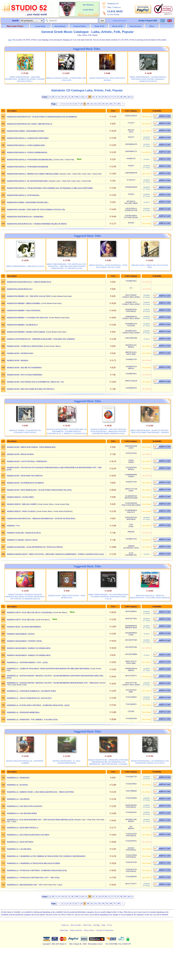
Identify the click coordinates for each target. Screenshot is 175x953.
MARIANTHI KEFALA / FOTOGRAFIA (23, 195)
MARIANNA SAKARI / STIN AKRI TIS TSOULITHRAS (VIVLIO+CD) (36, 209)
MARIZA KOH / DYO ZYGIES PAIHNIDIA (24, 375)
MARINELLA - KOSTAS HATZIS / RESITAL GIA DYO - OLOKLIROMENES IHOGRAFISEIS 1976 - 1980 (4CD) (52, 683)
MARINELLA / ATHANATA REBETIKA (23, 712)
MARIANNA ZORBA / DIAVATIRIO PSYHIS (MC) (27, 202)
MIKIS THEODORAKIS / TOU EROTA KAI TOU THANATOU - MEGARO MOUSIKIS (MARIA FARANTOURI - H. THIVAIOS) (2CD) (67, 266)
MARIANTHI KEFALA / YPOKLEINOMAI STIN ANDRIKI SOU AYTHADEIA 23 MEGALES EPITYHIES (50, 188)
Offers (151, 26)
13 (99, 104)
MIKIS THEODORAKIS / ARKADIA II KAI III (25, 266)
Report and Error (76, 930)
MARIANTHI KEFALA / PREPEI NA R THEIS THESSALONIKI (33, 174)
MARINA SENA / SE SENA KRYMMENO (24, 627)
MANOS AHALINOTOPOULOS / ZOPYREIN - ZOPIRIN (25, 762)
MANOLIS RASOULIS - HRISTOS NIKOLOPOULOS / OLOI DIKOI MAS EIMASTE (150, 596)
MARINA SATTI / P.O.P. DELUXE (21, 619)
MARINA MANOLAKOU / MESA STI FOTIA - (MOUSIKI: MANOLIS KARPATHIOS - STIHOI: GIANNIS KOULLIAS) (55, 554)
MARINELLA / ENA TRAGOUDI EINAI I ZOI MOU (28, 835)
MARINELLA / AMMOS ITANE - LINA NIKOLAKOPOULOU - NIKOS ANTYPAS (40, 792)
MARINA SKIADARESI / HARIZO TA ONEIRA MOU (29, 648)
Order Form (87, 925)
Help (109, 7)
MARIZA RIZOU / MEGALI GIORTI (22, 504)
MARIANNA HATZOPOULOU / (20, 289)
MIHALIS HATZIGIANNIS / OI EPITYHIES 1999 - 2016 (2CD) (66, 79)
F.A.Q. (109, 925)
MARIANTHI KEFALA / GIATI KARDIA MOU (26, 145)
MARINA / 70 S (13, 525)
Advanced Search (119, 20)
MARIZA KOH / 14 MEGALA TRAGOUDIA (25, 346)
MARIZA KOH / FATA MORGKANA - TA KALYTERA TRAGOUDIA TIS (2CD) (39, 490)
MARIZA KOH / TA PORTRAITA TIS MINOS (25, 483)
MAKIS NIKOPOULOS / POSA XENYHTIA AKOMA (107, 79)
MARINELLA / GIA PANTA (18, 799)
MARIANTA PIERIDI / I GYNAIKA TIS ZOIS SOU (27, 317)
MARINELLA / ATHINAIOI (18, 777)
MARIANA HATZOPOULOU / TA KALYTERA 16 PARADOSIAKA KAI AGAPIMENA (42, 117)
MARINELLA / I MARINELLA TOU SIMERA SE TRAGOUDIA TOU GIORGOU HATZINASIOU (46, 856)
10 (88, 104)
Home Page (64, 930)
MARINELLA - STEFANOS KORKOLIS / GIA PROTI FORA (31, 691)
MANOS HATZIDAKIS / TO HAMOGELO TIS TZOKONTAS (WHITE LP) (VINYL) (150, 762)
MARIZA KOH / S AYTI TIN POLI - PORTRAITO (27, 461)
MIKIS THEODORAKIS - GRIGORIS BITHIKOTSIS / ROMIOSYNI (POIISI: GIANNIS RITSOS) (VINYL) (25, 79)
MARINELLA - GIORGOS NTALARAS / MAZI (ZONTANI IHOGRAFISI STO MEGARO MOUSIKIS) (48, 668)
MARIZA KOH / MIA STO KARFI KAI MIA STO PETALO (30, 389)
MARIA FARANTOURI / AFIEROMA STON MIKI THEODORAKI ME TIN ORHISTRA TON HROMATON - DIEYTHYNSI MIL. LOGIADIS (108, 762)
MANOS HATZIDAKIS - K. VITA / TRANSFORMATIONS (67, 762)
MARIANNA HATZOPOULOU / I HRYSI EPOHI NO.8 (29, 282)
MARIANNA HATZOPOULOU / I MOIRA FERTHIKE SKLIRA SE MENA (37, 224)
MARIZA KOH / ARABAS (17, 360)
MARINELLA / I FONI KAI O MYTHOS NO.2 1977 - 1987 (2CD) (33, 877)
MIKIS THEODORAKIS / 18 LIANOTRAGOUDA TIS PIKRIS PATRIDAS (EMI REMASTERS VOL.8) (108, 596)
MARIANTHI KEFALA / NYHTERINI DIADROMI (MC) (30, 159)
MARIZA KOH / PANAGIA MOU (20, 454)
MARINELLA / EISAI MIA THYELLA (22, 827)
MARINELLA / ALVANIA (17, 785)
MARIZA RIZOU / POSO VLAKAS (21, 511)
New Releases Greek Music (88, 7)
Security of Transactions (104, 930)
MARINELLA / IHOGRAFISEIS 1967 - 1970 (25, 885)
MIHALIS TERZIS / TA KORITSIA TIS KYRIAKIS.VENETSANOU (25, 431)
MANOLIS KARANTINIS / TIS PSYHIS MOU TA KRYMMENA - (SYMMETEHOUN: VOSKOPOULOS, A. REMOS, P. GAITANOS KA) (67, 431)
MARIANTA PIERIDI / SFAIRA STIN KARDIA (26, 332)
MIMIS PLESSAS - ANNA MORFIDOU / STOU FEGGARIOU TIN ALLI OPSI (108, 266)
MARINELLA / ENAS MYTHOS (20, 842)
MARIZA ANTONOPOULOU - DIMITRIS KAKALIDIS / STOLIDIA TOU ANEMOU (41, 339)
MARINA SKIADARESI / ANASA (21, 634)
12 (95, 104)
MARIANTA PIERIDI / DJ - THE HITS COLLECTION (29, 296)
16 (110, 104)
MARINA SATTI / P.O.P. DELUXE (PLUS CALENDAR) (29, 612)
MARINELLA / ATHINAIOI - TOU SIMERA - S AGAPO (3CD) (32, 719)
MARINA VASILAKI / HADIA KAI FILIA (24, 533)
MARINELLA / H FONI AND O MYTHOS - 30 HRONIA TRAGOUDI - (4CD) (38, 705)
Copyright (46, 944)
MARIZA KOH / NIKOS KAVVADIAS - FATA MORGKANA (31, 447)
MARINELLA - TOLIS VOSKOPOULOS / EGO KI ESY (29, 698)
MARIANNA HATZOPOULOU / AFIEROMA (25, 216)
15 (107, 104)
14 (103, 104)
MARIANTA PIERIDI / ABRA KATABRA (23, 303)
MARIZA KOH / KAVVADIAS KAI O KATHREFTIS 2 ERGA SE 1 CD (35, 382)
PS (125, 97)
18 (118, 104)
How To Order (76, 925)
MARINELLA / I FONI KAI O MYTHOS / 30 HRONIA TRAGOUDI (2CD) (37, 870)
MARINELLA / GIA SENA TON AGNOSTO (24, 806)
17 (114, 104)
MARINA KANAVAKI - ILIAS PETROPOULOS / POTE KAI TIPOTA (35, 547)
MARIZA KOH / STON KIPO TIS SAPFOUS (25, 475)
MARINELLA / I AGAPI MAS (19, 849)
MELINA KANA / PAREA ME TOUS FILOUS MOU (149, 266)
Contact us (116, 7)
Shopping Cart (112, 3)
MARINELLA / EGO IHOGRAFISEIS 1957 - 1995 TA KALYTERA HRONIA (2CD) (40, 819)
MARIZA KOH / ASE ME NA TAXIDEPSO (24, 367)
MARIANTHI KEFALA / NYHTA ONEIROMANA (27, 152)
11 (91, 104)
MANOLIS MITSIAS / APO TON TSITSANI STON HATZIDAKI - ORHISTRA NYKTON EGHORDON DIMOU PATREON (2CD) (108, 431)
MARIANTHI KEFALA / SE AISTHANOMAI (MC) (27, 181)
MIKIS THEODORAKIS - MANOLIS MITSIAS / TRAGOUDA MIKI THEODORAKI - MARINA (149, 431)
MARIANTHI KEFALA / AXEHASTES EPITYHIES (28, 138)
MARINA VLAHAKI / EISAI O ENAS (22, 540)
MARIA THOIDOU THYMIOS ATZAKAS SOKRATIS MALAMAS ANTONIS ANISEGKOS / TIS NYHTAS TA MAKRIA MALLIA (25, 596)
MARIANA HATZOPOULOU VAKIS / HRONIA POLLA (29, 124)
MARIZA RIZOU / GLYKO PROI (20, 497)
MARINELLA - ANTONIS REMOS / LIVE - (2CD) (27, 662)
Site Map (96, 925)
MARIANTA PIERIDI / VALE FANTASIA (23, 310)
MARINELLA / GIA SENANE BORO (22, 813)
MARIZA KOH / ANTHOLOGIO (20, 353)
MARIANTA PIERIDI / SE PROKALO (22, 325)
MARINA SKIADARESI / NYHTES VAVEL (24, 641)
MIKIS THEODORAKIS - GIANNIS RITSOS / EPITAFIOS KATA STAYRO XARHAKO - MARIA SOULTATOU (148, 79)
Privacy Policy (89, 930)
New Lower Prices (15, 26)
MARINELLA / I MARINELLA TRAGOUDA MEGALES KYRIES (33, 863)
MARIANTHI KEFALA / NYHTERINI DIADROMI (27, 167)
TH (77, 97)
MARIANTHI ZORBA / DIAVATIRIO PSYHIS (25, 131)
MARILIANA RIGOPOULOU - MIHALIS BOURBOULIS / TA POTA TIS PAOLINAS (41, 518)
